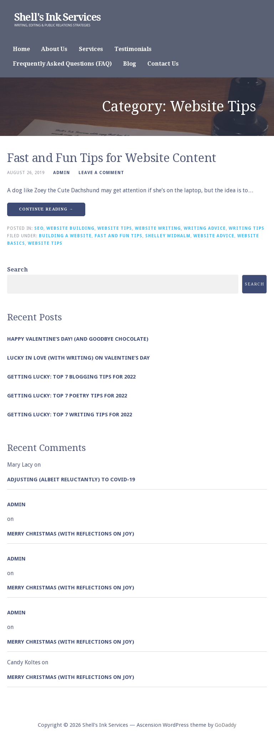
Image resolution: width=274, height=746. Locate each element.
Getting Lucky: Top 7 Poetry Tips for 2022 (67, 395)
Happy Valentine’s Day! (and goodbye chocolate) (77, 339)
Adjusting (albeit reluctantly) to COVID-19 (71, 479)
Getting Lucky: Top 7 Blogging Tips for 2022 (71, 377)
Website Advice (213, 235)
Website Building (70, 228)
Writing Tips (246, 228)
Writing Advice (205, 228)
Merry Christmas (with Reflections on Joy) (70, 534)
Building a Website (65, 235)
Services (91, 49)
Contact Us (162, 63)
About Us (54, 49)
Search (17, 269)
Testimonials (133, 49)
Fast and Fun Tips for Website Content (111, 158)
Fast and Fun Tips (118, 235)
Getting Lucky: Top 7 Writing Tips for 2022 (69, 414)
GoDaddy (225, 725)
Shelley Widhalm (168, 235)
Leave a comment (101, 172)
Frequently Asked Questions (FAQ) (62, 63)
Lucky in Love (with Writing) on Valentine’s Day (78, 358)
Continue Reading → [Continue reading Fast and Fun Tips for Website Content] (46, 209)
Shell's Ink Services (57, 17)
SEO (39, 228)
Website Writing (158, 228)
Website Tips (114, 228)
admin (61, 172)
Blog (129, 63)
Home (21, 49)
